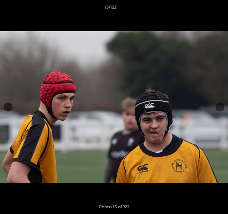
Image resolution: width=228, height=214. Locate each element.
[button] (206, 8)
